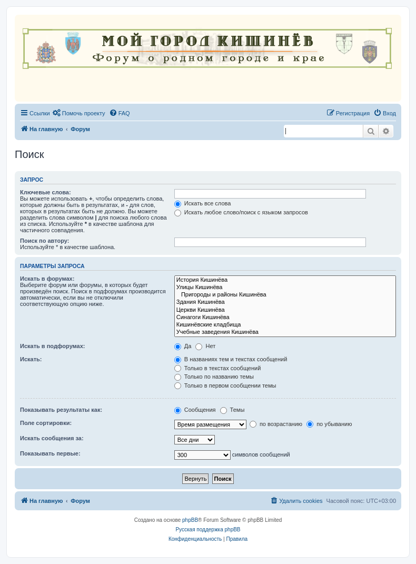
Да (183, 346)
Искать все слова (202, 203)
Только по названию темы (214, 376)
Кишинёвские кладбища (285, 325)
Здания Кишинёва (285, 302)
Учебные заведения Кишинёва (285, 332)
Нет (205, 346)
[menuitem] (79, 113)
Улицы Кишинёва (285, 287)
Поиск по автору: (44, 241)
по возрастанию (276, 424)
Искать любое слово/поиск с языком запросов (241, 212)
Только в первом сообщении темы (225, 385)
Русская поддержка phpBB (207, 529)
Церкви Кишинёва (285, 310)
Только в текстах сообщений (217, 368)
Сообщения (195, 410)
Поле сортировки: (46, 423)
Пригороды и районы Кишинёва (285, 295)
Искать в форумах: (47, 278)
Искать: (31, 359)
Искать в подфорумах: (52, 346)
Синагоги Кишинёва (285, 317)
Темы (232, 410)
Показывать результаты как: (61, 410)
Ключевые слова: (45, 192)
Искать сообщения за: (52, 438)
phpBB (190, 520)
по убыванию (329, 424)
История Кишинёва (285, 280)
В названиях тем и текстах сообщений (231, 359)
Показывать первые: (50, 453)
